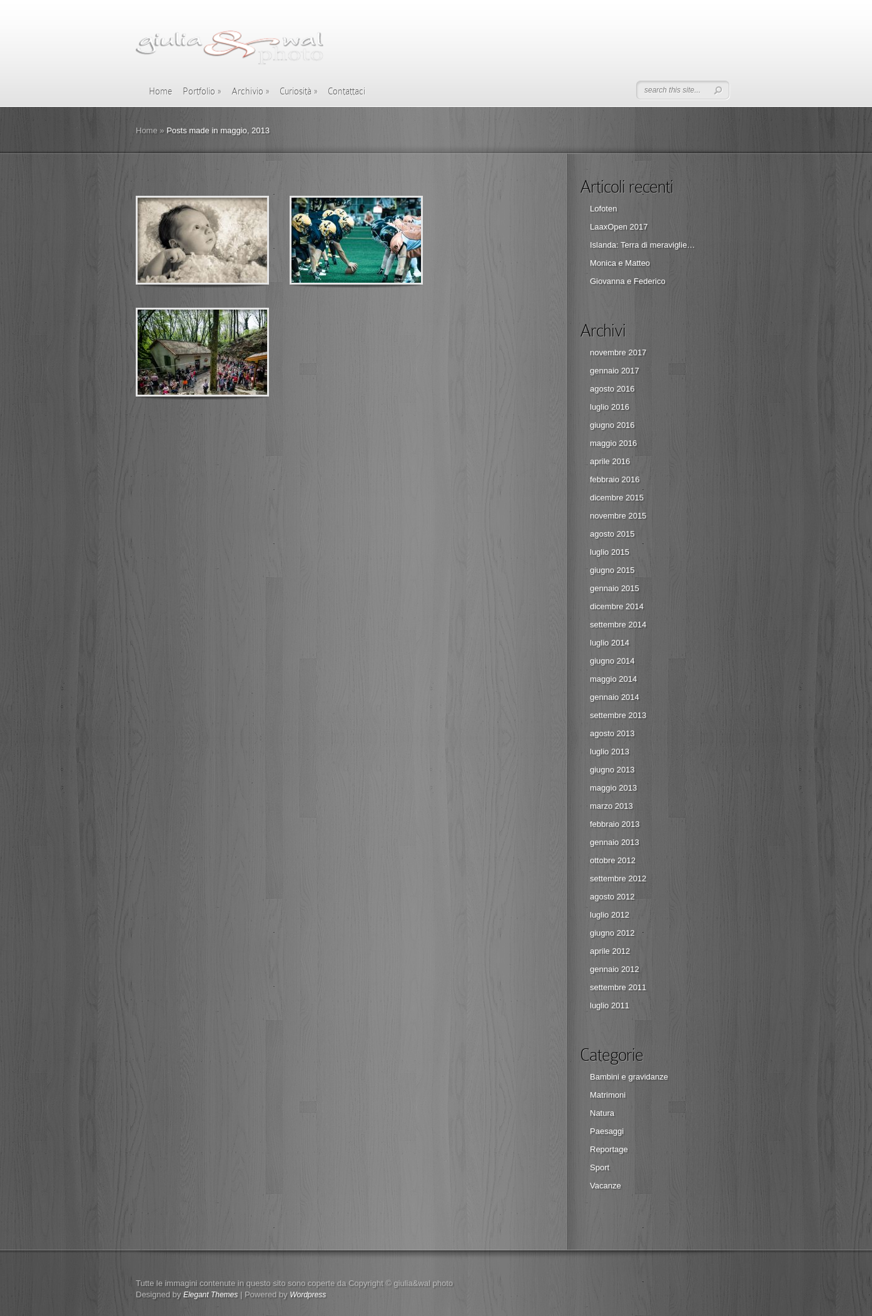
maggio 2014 (613, 679)
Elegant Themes (210, 1294)
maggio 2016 (613, 443)
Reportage (609, 1149)
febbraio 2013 (615, 824)
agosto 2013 (612, 733)
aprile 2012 (610, 951)
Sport (599, 1167)
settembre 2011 (618, 987)
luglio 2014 (609, 642)
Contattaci (346, 91)
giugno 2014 (612, 661)
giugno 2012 (612, 933)
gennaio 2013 (614, 842)
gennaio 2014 (614, 697)
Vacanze (605, 1185)
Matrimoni (608, 1095)
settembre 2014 (618, 624)
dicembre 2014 (617, 606)
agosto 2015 (612, 534)
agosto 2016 (612, 388)
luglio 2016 (609, 407)
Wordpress (308, 1294)
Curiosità (298, 91)
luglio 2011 (609, 1005)
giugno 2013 (612, 769)
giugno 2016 (612, 425)
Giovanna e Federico (628, 281)
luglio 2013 (609, 751)
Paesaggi (607, 1131)
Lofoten (603, 208)
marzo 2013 (611, 806)
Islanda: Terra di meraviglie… (642, 245)
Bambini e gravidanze (629, 1076)
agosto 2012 (612, 896)
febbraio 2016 (615, 479)
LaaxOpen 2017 (619, 226)
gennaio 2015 (614, 588)
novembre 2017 (618, 352)
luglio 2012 (609, 914)
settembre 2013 (618, 715)
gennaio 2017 (614, 370)
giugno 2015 (612, 570)
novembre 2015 (618, 515)
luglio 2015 (609, 552)
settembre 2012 (618, 878)
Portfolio (202, 91)
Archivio (250, 91)
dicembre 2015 (617, 497)
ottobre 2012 (613, 860)
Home (160, 91)
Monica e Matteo (620, 263)
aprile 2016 (610, 461)
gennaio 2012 (614, 969)
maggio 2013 (613, 787)
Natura (602, 1113)
